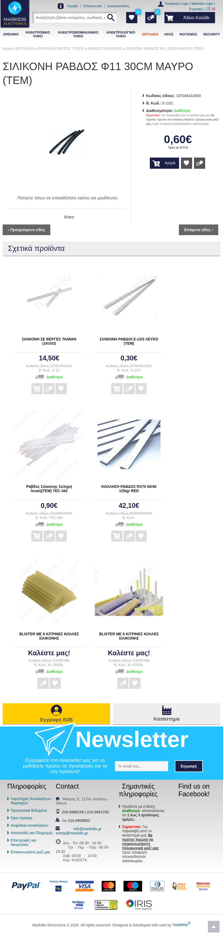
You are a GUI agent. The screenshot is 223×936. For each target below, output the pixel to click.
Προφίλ (72, 6)
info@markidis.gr (87, 829)
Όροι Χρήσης (21, 818)
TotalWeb (181, 925)
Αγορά (170, 163)
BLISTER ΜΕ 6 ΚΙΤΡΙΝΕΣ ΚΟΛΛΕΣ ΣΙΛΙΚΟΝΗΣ (49, 636)
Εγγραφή (196, 9)
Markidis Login (202, 4)
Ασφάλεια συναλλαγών (29, 825)
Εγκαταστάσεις (118, 6)
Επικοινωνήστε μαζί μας (30, 852)
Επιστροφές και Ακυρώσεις (23, 842)
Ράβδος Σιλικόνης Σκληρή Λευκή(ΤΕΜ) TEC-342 (49, 488)
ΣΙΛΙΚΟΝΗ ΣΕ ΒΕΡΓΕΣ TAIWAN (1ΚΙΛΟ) (49, 341)
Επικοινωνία (93, 6)
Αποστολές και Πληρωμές (32, 833)
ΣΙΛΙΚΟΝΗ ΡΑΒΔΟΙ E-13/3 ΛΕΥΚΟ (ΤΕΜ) (129, 341)
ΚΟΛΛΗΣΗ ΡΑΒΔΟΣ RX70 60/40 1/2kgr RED (128, 488)
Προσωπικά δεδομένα (29, 810)
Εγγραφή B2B (56, 719)
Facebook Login (177, 4)
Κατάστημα (167, 719)
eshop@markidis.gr (72, 833)
